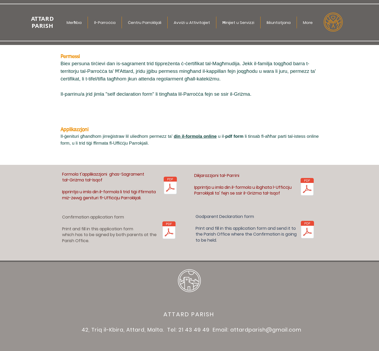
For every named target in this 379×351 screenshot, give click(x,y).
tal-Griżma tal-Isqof (82, 180)
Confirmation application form (93, 217)
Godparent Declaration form (225, 216)
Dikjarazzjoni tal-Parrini (216, 175)
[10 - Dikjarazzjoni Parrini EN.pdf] (307, 230)
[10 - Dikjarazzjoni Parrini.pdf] (307, 187)
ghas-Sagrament (126, 174)
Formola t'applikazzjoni (85, 174)
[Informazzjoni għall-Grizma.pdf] (170, 186)
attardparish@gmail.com (265, 329)
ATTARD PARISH (189, 314)
